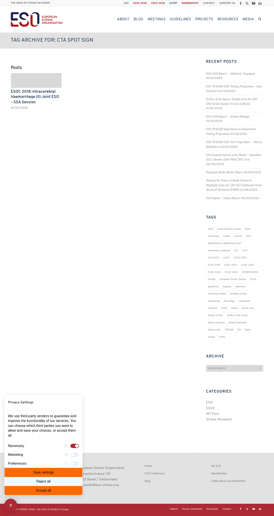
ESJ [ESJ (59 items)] (236, 251)
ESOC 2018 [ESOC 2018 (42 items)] (240, 258)
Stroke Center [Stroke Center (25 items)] (215, 315)
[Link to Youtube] (253, 3)
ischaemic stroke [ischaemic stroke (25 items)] (217, 294)
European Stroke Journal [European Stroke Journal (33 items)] (233, 279)
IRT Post (212, 414)
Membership (218, 473)
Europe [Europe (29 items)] (211, 279)
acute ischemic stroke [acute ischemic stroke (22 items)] (229, 229)
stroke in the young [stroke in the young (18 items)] (237, 315)
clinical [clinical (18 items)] (238, 236)
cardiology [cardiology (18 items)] (213, 236)
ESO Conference (155, 473)
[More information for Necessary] (66, 445)
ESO (126, 3)
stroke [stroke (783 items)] (234, 308)
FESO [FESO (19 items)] (253, 279)
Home (148, 466)
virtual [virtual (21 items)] (211, 337)
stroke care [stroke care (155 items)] (248, 308)
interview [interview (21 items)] (240, 287)
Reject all (43, 481)
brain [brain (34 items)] (247, 229)
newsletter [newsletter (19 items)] (244, 301)
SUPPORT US (227, 3)
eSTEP (173, 3)
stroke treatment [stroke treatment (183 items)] (237, 323)
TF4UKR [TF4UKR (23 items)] (229, 330)
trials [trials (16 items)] (247, 330)
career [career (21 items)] (226, 236)
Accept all (43, 490)
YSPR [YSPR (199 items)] (222, 337)
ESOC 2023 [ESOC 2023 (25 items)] (247, 265)
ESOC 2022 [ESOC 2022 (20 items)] (230, 265)
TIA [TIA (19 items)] (239, 330)
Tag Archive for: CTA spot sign (52, 40)
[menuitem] (126, 3)
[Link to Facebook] (240, 3)
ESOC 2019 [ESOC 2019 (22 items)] (214, 265)
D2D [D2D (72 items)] (248, 236)
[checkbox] (74, 446)
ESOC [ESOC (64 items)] (226, 258)
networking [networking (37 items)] (214, 301)
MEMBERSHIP (190, 3)
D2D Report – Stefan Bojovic (223, 198)
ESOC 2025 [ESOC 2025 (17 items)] (231, 272)
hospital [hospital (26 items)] (227, 287)
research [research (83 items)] (212, 308)
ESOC (210, 408)
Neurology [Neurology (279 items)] (229, 301)
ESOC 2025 (140, 3)
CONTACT (209, 3)
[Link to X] (247, 3)
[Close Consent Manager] (10, 505)
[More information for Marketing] (66, 454)
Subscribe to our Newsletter (228, 481)
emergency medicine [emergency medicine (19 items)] (219, 251)
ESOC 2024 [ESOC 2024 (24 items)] (214, 272)
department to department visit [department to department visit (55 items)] (224, 243)
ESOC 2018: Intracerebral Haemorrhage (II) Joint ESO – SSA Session (35, 97)
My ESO (216, 466)
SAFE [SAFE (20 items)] (224, 308)
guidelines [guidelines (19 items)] (213, 287)
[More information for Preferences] (66, 463)
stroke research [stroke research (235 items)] (216, 323)
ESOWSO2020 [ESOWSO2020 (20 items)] (250, 272)
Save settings (43, 472)
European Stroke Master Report (224, 172)
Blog (147, 481)
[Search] (259, 19)
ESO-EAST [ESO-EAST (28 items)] (213, 258)
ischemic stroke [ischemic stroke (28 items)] (238, 294)
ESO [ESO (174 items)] (245, 251)
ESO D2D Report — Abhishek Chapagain (230, 73)
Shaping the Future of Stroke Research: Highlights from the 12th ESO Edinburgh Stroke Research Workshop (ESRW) (234, 185)
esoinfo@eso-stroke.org (100, 485)
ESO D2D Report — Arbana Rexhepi (227, 116)
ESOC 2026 (158, 3)
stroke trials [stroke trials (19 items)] (214, 330)
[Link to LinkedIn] (260, 3)
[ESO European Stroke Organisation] (37, 19)
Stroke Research (219, 419)
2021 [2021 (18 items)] (210, 229)
